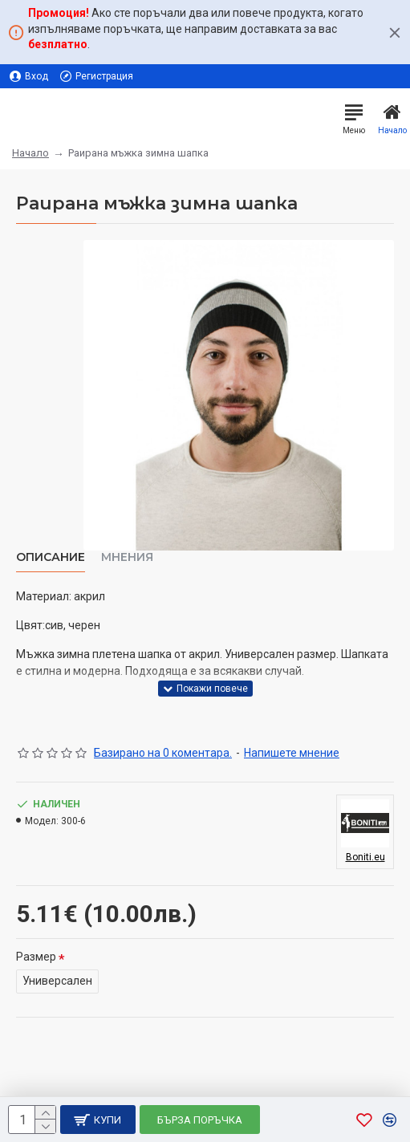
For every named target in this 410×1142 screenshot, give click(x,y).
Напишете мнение (291, 752)
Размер (36, 956)
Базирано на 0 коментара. (163, 752)
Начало (30, 153)
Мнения (127, 557)
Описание (50, 557)
